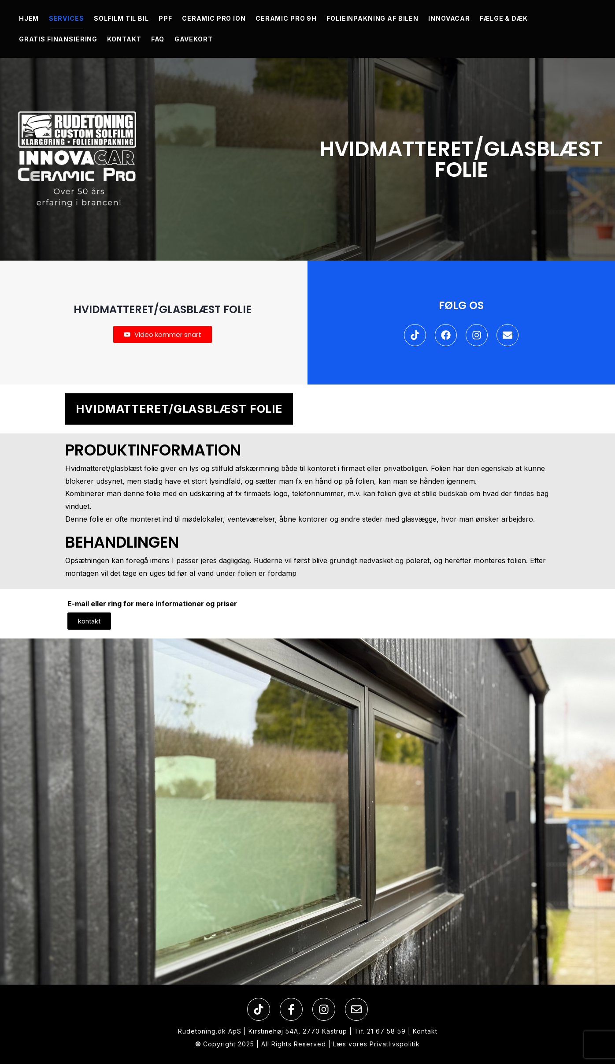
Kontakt (425, 1031)
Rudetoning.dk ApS (209, 1031)
